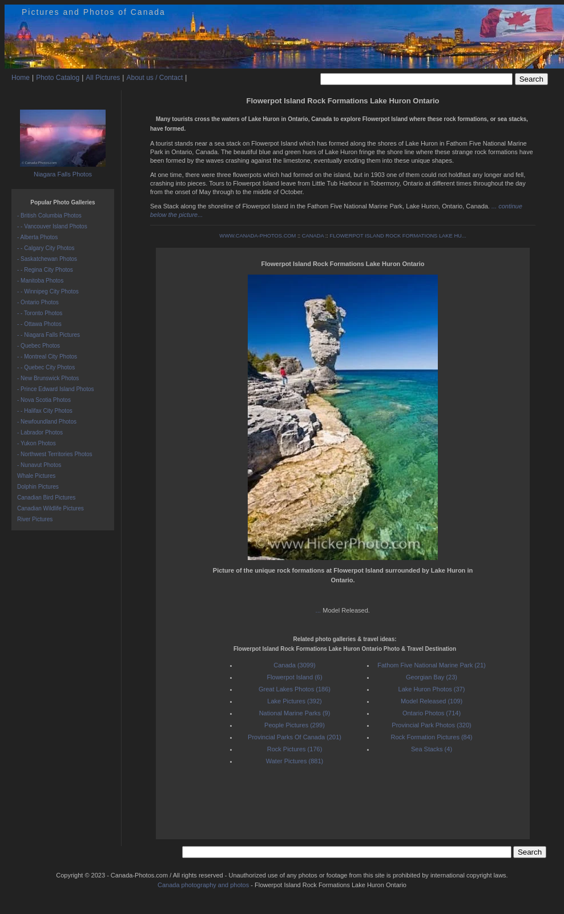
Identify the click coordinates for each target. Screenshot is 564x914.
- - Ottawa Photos (39, 324)
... (319, 610)
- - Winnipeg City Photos (48, 291)
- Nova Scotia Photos (44, 400)
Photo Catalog (57, 78)
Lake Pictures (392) (294, 701)
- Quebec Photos (38, 346)
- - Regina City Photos (45, 270)
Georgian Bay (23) (431, 677)
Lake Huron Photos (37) (431, 689)
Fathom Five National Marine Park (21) (431, 665)
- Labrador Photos (40, 432)
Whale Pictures (36, 476)
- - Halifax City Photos (44, 411)
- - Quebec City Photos (46, 367)
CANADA (313, 236)
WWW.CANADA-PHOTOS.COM (257, 236)
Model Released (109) (431, 701)
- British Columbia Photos (49, 215)
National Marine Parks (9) (295, 713)
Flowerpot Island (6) (294, 677)
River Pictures (35, 519)
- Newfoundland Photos (46, 421)
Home (20, 78)
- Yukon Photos (36, 443)
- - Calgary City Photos (46, 248)
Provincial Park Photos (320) (431, 725)
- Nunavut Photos (39, 465)
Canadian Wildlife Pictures (50, 508)
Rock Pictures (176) (295, 749)
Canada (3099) (294, 665)
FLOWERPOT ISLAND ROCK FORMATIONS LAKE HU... (398, 236)
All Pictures (103, 78)
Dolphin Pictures (38, 487)
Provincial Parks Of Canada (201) (294, 737)
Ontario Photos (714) (431, 713)
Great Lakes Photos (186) (295, 689)
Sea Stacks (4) (431, 749)
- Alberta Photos (37, 237)
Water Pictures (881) (294, 761)
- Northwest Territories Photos (54, 454)
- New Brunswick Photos (48, 378)
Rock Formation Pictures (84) (431, 737)
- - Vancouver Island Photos (52, 226)
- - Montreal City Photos (47, 356)
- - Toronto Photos (39, 313)
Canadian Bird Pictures (46, 497)
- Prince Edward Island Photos (55, 389)
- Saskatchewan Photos (47, 259)
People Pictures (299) (294, 725)
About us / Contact (154, 78)
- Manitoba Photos (40, 280)
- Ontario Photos (38, 302)
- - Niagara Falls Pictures (48, 335)
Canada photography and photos (203, 884)
